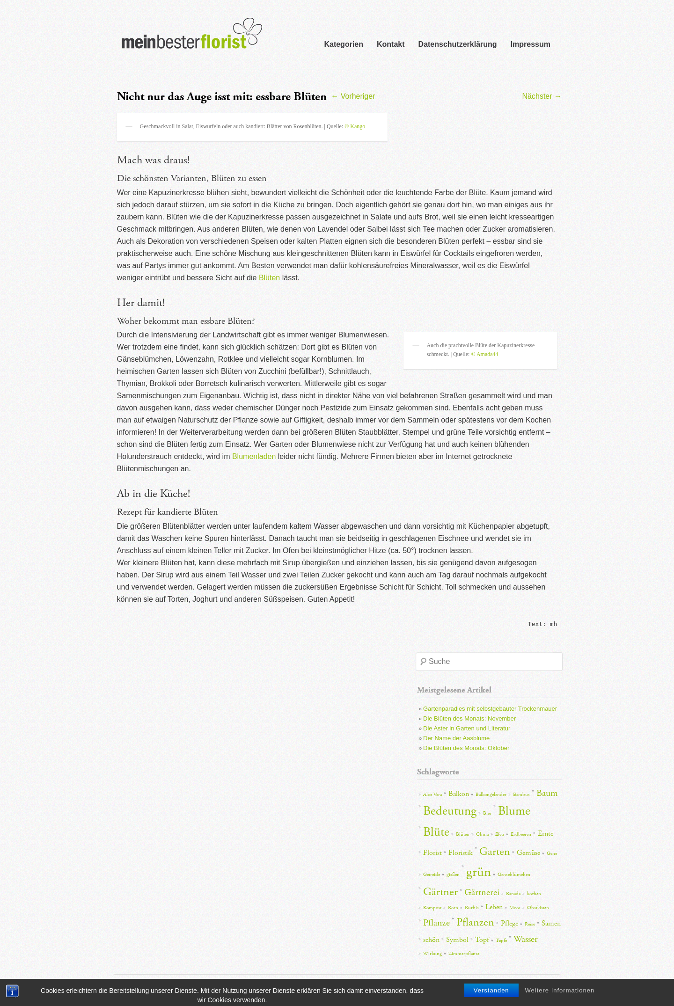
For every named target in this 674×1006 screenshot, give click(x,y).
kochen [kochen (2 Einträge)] (534, 893)
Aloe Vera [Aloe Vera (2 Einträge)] (432, 794)
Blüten (269, 278)
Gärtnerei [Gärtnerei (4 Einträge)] (481, 892)
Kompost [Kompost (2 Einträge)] (432, 907)
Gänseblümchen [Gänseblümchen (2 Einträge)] (514, 874)
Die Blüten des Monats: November (469, 718)
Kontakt (391, 44)
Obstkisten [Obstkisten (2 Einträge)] (538, 907)
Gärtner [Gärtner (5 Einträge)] (440, 892)
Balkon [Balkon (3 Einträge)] (458, 794)
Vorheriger (353, 96)
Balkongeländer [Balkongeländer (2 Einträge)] (491, 794)
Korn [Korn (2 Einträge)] (453, 907)
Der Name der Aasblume (456, 738)
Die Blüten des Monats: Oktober (466, 747)
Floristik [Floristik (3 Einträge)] (460, 853)
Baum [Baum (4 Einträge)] (547, 793)
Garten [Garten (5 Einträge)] (494, 852)
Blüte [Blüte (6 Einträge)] (436, 832)
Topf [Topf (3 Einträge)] (482, 940)
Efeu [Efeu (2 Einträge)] (499, 834)
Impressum (530, 44)
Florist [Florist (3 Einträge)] (432, 853)
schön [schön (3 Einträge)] (431, 940)
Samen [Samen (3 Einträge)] (551, 923)
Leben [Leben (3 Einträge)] (494, 907)
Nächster (542, 96)
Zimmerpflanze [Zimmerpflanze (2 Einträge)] (463, 953)
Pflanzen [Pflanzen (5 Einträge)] (475, 922)
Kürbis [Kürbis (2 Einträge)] (472, 907)
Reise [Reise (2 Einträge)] (530, 924)
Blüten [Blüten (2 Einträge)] (462, 834)
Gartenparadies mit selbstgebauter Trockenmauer (490, 708)
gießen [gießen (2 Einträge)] (453, 874)
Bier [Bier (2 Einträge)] (487, 813)
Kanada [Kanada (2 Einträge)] (513, 893)
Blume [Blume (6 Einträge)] (514, 811)
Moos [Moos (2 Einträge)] (514, 907)
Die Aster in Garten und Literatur (466, 728)
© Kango (354, 126)
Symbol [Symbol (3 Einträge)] (457, 940)
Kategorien (343, 44)
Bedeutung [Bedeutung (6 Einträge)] (449, 811)
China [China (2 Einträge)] (482, 834)
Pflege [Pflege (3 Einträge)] (509, 923)
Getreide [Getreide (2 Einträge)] (431, 874)
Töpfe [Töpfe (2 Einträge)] (501, 940)
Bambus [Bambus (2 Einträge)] (521, 794)
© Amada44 (484, 354)
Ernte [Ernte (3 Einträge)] (545, 833)
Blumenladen (254, 456)
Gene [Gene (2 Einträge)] (552, 853)
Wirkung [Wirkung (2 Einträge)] (432, 953)
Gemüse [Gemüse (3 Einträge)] (528, 853)
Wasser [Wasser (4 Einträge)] (525, 939)
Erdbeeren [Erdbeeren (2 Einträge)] (521, 834)
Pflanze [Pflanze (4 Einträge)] (436, 923)
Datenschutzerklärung (457, 44)
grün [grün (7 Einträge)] (478, 872)
